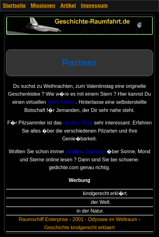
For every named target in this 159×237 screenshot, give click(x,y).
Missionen (43, 5)
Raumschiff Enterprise (43, 219)
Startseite (14, 5)
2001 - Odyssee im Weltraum (104, 219)
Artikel (68, 5)
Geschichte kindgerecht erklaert (79, 227)
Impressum (94, 5)
